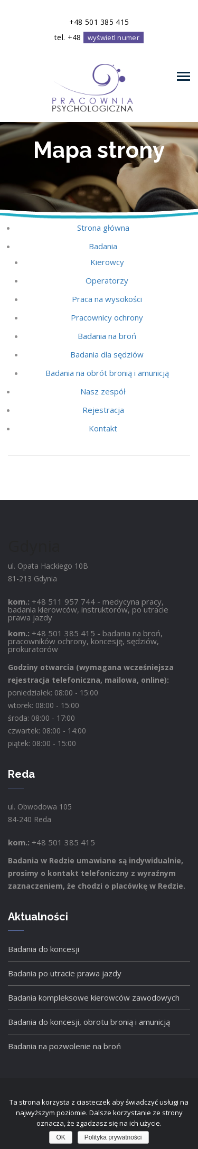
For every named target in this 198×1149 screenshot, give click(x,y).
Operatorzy (107, 280)
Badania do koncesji (43, 949)
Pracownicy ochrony (107, 317)
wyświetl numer (113, 37)
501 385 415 (71, 633)
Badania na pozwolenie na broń (64, 1046)
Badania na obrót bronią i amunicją (107, 373)
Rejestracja (103, 409)
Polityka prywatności (113, 1137)
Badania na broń (107, 336)
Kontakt (103, 428)
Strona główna (103, 227)
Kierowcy (107, 262)
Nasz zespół (103, 391)
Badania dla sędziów (107, 354)
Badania (103, 246)
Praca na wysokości (107, 299)
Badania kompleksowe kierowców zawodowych (94, 997)
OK (60, 1137)
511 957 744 (71, 601)
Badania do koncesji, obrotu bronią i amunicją (89, 1021)
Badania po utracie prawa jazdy (64, 973)
